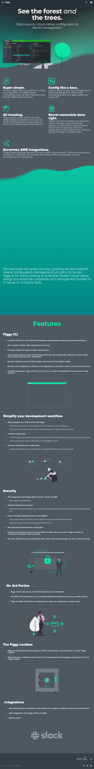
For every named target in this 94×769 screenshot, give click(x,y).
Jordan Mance (17, 766)
